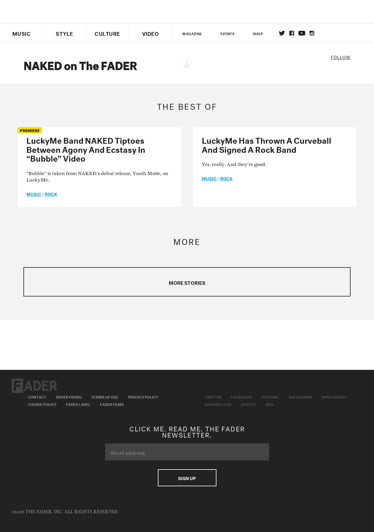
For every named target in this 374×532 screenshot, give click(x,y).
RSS (270, 404)
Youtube (270, 396)
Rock (51, 193)
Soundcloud (218, 404)
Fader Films (112, 404)
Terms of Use (104, 396)
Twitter (282, 33)
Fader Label (78, 404)
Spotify (249, 404)
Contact (37, 396)
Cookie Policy (42, 404)
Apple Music (333, 396)
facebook (291, 33)
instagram (312, 33)
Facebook (241, 396)
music (33, 193)
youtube (301, 33)
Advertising (69, 396)
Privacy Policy (143, 396)
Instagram (300, 396)
